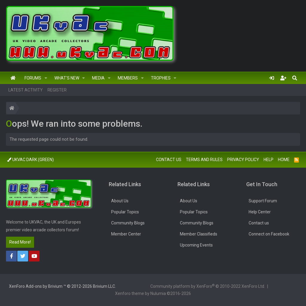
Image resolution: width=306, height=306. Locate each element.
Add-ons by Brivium (62, 286)
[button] (46, 78)
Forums (33, 78)
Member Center (126, 234)
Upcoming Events (196, 245)
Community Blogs (128, 223)
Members (128, 78)
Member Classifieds (198, 234)
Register (57, 90)
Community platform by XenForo (207, 286)
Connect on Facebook (269, 234)
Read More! (20, 242)
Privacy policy (243, 159)
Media (98, 78)
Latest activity (25, 90)
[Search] (294, 78)
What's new (66, 78)
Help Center (260, 211)
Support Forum (263, 200)
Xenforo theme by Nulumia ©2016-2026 (153, 293)
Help (268, 159)
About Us (119, 200)
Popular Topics (125, 211)
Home (13, 78)
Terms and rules (204, 159)
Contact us (168, 159)
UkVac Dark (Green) (30, 159)
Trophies (161, 78)
